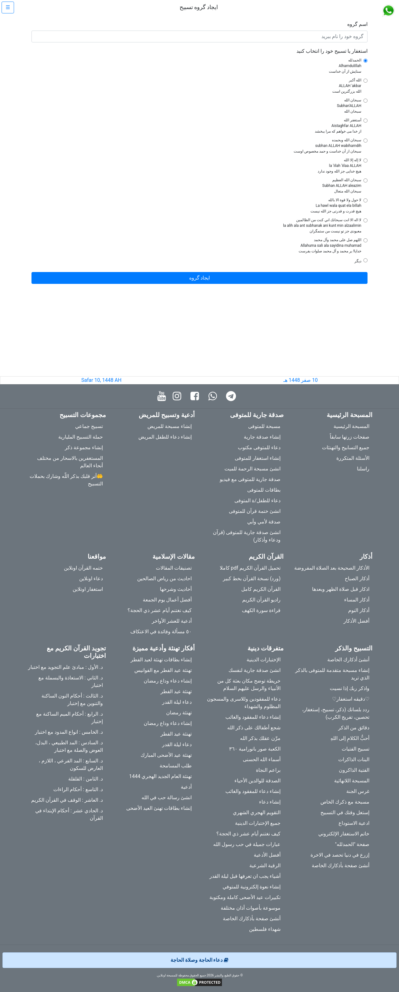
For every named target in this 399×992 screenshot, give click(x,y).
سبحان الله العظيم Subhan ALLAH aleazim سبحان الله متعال (341, 185)
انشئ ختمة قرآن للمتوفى (255, 511)
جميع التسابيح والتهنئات (345, 447)
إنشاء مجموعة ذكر (84, 447)
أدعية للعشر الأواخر (172, 621)
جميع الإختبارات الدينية (258, 823)
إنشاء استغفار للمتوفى (258, 458)
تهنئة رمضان (179, 713)
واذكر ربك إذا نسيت (349, 688)
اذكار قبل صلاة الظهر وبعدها (340, 589)
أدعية (186, 787)
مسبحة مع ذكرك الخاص (344, 802)
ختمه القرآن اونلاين (83, 568)
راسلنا (363, 469)
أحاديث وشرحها (176, 589)
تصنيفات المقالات (174, 568)
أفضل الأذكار (356, 621)
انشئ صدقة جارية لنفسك (254, 670)
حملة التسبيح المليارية (80, 437)
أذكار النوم (358, 610)
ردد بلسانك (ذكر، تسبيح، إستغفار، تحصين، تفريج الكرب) (335, 713)
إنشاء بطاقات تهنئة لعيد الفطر (161, 660)
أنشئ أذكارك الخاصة (348, 660)
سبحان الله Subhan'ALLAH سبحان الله (349, 106)
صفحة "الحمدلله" (352, 844)
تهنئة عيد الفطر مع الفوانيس (163, 670)
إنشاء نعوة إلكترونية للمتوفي (252, 887)
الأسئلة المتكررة (352, 458)
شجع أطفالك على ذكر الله (254, 728)
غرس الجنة (357, 791)
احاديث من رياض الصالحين (164, 578)
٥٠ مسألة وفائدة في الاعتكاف (161, 632)
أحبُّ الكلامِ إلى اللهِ (349, 738)
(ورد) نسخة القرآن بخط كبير (252, 578)
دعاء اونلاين (91, 578)
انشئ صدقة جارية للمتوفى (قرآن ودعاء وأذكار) (247, 536)
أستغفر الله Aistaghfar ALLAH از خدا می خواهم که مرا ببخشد (338, 126)
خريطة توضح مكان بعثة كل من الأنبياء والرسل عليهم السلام (249, 684)
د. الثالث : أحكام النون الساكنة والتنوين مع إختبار (72, 699)
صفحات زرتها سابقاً (349, 437)
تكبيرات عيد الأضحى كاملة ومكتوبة (245, 897)
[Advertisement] (199, 332)
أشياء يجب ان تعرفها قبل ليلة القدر (245, 876)
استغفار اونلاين (88, 589)
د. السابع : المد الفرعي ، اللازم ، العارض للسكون (71, 764)
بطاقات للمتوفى (264, 490)
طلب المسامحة (176, 766)
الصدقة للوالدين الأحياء (257, 781)
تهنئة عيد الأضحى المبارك (166, 755)
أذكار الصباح (357, 578)
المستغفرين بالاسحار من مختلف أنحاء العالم (70, 462)
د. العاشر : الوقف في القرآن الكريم (67, 800)
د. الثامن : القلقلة (85, 779)
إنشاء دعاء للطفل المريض (165, 437)
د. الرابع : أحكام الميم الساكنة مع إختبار (69, 717)
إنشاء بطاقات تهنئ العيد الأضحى (159, 808)
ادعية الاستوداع (354, 823)
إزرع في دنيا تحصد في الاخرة (339, 855)
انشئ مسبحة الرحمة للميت (252, 469)
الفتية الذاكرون (354, 770)
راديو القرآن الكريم (261, 600)
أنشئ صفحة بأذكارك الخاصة (340, 865)
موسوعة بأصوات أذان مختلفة (251, 908)
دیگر (357, 261)
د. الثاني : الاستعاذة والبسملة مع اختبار (70, 681)
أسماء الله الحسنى (262, 759)
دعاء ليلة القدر (177, 702)
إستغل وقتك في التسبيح (344, 812)
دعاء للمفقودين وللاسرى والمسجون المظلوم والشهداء (244, 702)
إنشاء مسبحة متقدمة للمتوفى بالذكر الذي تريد (332, 674)
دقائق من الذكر (353, 728)
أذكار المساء (356, 600)
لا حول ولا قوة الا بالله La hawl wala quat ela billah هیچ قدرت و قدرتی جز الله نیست (335, 205)
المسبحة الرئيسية (351, 426)
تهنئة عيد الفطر (176, 691)
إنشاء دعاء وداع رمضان (168, 681)
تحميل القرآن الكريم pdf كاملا (250, 568)
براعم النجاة (268, 770)
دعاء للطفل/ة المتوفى (257, 500)
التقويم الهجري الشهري (257, 812)
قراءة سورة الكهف (261, 610)
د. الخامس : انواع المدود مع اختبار (69, 732)
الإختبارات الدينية (264, 660)
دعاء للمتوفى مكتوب (259, 447)
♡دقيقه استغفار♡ (350, 699)
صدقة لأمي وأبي (264, 522)
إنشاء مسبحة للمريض (169, 426)
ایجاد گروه (199, 278)
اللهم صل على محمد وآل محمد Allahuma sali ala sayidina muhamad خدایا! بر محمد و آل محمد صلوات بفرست (330, 245)
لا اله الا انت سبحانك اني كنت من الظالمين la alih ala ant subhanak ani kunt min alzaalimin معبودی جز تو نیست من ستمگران (322, 225)
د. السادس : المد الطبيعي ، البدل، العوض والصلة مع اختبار (69, 746)
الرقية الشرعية (265, 865)
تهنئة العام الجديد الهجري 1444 (160, 776)
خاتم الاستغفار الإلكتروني (343, 834)
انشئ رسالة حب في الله (167, 797)
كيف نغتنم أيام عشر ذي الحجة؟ (159, 610)
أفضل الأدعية (267, 855)
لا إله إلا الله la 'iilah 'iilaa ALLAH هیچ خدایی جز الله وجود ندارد (339, 165)
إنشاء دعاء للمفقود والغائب (253, 717)
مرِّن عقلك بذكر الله (260, 738)
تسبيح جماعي (89, 426)
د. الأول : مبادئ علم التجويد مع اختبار (65, 667)
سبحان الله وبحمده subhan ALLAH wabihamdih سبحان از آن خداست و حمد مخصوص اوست (327, 145)
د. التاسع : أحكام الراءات (78, 789)
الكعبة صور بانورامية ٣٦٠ (255, 749)
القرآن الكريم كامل (261, 589)
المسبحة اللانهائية (351, 781)
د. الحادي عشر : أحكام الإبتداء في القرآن (69, 814)
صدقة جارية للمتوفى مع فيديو (250, 479)
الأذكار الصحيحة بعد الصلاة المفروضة (331, 568)
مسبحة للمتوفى (264, 426)
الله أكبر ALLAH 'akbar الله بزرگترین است (346, 86)
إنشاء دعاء (270, 802)
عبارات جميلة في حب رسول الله (247, 844)
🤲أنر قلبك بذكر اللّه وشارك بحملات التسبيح (66, 480)
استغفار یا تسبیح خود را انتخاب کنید (332, 51)
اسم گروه (357, 24)
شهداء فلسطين (265, 929)
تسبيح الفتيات (355, 749)
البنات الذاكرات (353, 759)
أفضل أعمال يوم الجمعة (167, 600)
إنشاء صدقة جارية (262, 437)
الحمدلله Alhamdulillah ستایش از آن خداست (345, 66)
